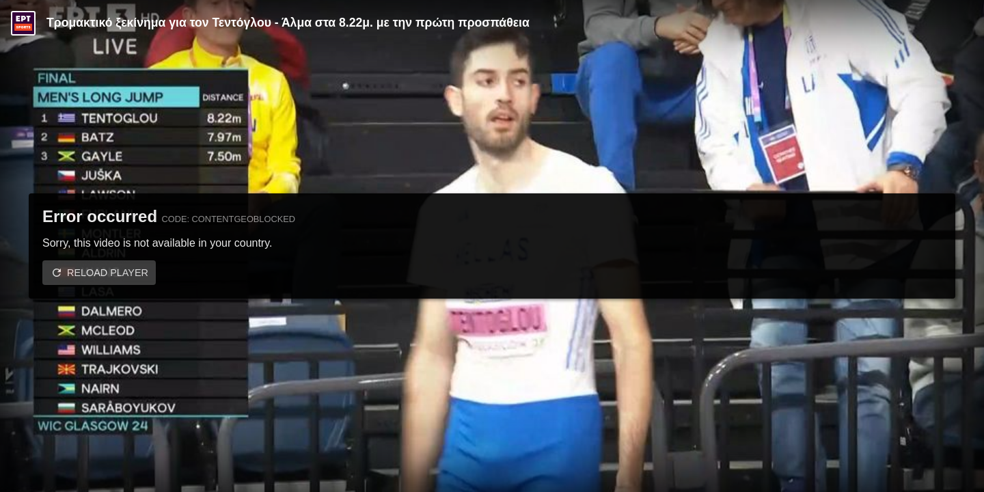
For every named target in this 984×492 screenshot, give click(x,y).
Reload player (107, 272)
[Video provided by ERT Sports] (23, 23)
